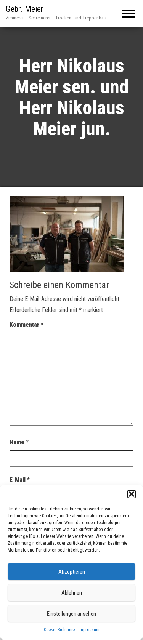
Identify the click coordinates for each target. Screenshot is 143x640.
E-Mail (20, 479)
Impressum (89, 629)
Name (19, 442)
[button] (131, 494)
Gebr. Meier (24, 9)
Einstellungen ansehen (71, 613)
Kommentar (26, 324)
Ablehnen (71, 592)
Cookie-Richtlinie (59, 629)
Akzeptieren (71, 571)
